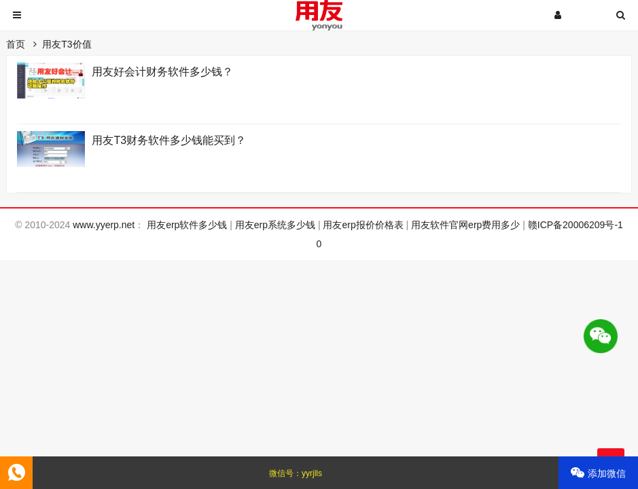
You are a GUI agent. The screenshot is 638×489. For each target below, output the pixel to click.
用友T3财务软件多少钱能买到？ (169, 140)
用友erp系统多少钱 (275, 224)
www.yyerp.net (104, 224)
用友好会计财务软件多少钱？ (162, 71)
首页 (15, 44)
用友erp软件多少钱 (187, 224)
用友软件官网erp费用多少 (465, 224)
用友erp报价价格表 (363, 224)
